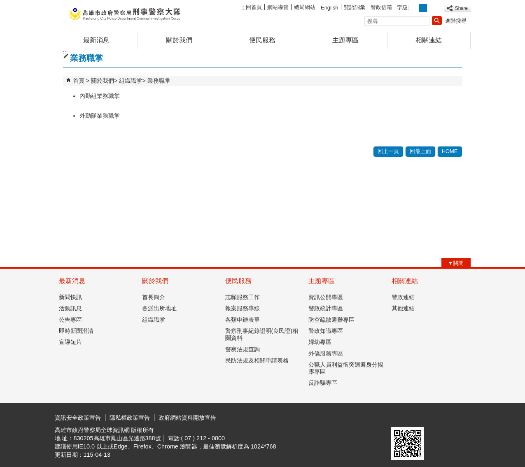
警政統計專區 (325, 308)
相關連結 (428, 40)
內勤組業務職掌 (99, 96)
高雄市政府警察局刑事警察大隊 (124, 14)
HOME (450, 151)
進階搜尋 (456, 21)
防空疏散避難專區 (331, 319)
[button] (437, 20)
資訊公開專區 (325, 297)
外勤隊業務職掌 (99, 115)
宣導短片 (70, 342)
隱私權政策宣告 (130, 417)
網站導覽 (278, 7)
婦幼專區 (319, 342)
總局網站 (304, 7)
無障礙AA (441, 417)
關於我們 (179, 40)
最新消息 (96, 40)
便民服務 (262, 40)
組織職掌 (130, 80)
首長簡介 (153, 297)
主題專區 (345, 40)
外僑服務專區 (325, 353)
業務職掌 (158, 80)
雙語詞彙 (354, 7)
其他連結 (403, 308)
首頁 (78, 80)
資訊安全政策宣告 (78, 417)
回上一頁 (388, 151)
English (329, 8)
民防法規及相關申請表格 (257, 360)
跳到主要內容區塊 (4, 4)
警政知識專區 (325, 331)
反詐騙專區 (322, 382)
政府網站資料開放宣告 (187, 417)
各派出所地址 (159, 308)
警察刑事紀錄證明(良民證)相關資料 (262, 334)
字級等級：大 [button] (432, 8)
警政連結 (403, 297)
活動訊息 (70, 308)
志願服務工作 (242, 297)
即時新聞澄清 (76, 331)
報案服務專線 (242, 308)
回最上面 (420, 151)
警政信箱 (381, 7)
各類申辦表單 (242, 319)
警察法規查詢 (242, 349)
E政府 (400, 416)
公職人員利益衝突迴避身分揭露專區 (345, 368)
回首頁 (254, 7)
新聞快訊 (70, 297)
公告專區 (70, 319)
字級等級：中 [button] (423, 8)
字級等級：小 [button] (414, 8)
